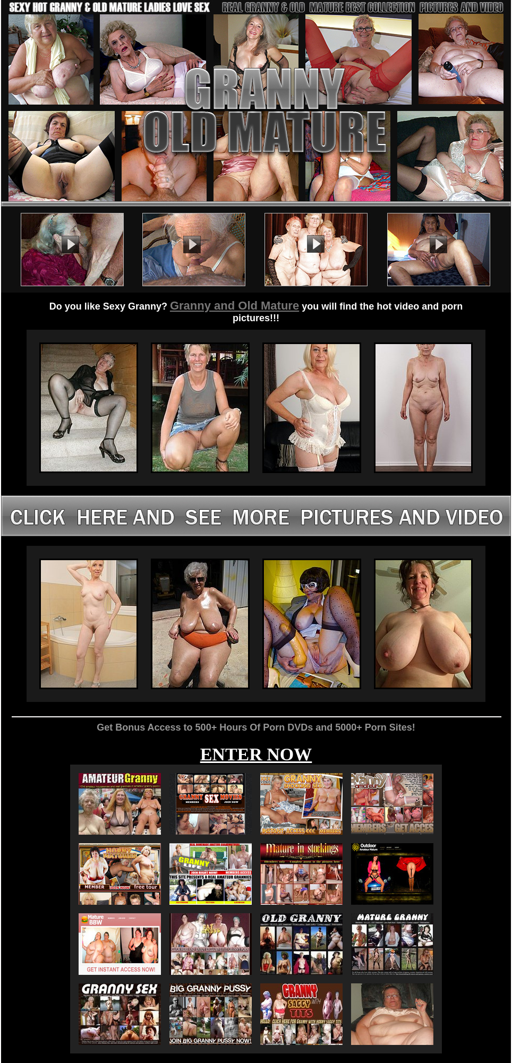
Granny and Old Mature (234, 305)
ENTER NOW (256, 754)
